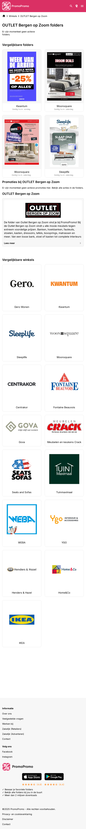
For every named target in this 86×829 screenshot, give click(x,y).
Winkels (13, 16)
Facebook (7, 751)
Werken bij (7, 723)
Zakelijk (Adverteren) (13, 734)
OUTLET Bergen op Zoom (33, 16)
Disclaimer (7, 819)
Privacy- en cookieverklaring (17, 814)
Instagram (7, 756)
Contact (6, 739)
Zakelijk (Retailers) (11, 728)
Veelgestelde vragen (12, 718)
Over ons (7, 713)
